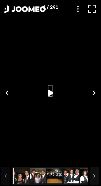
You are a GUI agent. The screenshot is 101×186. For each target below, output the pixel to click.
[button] (14, 159)
